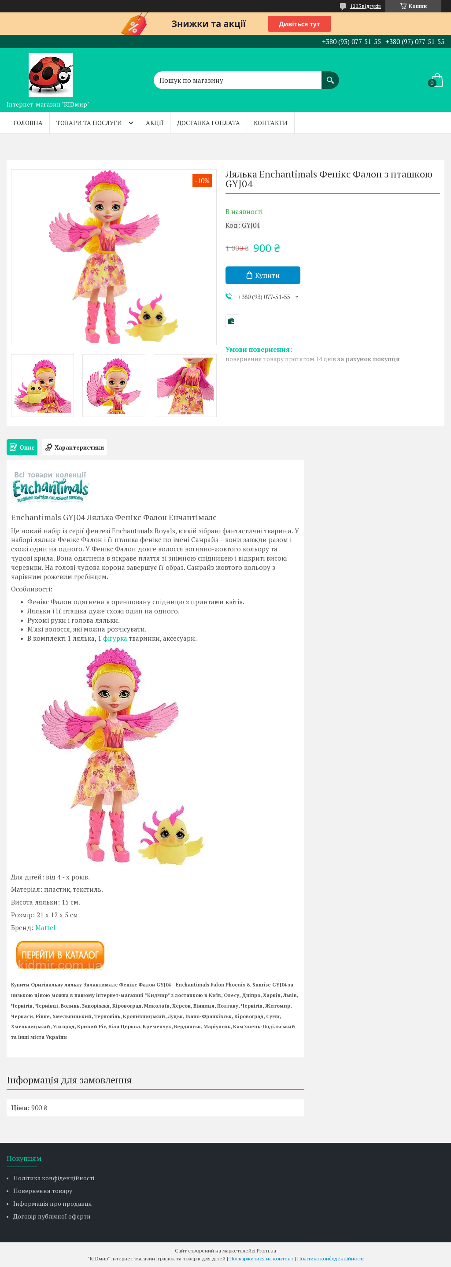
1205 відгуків (365, 6)
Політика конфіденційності (53, 1178)
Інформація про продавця (52, 1203)
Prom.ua (266, 1250)
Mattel (45, 927)
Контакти (271, 122)
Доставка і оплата (208, 122)
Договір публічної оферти (52, 1216)
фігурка (115, 638)
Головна (28, 122)
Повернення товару (42, 1190)
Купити (267, 275)
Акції (154, 122)
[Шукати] (330, 76)
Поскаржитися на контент (261, 1258)
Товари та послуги (89, 122)
